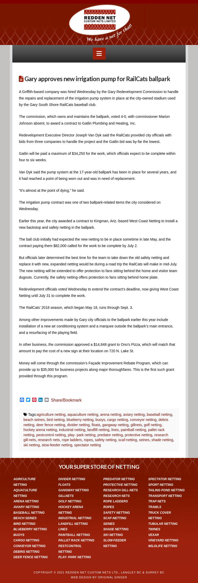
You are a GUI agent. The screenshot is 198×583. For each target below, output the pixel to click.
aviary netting (134, 414)
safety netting (105, 440)
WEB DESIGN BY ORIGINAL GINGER (99, 577)
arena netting (110, 414)
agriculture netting (51, 414)
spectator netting (87, 445)
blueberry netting (80, 420)
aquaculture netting (83, 414)
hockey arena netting (40, 430)
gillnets (136, 425)
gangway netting (115, 425)
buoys (100, 420)
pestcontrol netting (51, 435)
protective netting (138, 435)
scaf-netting (127, 440)
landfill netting (98, 430)
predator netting (110, 435)
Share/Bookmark (66, 400)
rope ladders (72, 440)
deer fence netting (50, 425)
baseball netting (159, 414)
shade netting (162, 440)
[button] (99, 54)
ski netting (31, 445)
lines (115, 430)
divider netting (78, 425)
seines (144, 440)
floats (96, 425)
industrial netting (72, 430)
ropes (88, 440)
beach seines (34, 420)
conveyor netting (143, 420)
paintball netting (133, 430)
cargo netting (117, 420)
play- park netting (81, 435)
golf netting (153, 425)
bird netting (55, 420)
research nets (49, 440)
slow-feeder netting (57, 445)
